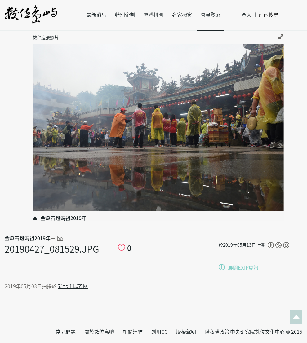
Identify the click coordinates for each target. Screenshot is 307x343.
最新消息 (96, 14)
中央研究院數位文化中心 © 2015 (266, 331)
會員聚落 (210, 14)
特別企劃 (125, 14)
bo (60, 238)
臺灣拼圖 (153, 14)
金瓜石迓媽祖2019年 (28, 238)
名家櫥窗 (182, 14)
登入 (246, 15)
